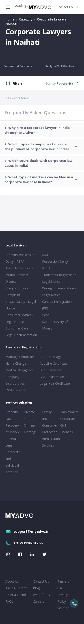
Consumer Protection (49, 428)
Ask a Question (16, 588)
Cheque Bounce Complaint (16, 291)
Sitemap (63, 608)
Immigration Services (50, 442)
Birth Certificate (51, 370)
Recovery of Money (12, 428)
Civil (63, 425)
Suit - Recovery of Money (55, 324)
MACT (46, 255)
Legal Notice (51, 281)
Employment (68, 412)
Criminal (29, 425)
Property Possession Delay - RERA (20, 258)
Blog (36, 588)
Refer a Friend (15, 595)
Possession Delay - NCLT (56, 264)
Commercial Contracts (18, 66)
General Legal (11, 442)
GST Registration (52, 377)
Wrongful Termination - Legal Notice (59, 291)
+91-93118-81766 (24, 543)
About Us (12, 581)
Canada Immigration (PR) (57, 304)
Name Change (15, 363)
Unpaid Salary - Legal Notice (20, 304)
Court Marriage (51, 357)
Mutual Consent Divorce (16, 278)
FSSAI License (15, 390)
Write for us (41, 595)
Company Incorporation (15, 380)
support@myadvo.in (27, 531)
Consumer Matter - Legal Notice (19, 318)
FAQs (9, 601)
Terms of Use (64, 584)
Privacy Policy (62, 598)
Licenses (66, 432)
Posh (46, 315)
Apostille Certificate (19, 268)
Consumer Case (16, 328)
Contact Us (41, 581)
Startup (29, 419)
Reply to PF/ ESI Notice (59, 66)
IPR (44, 419)
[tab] (42, 130)
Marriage (30, 432)
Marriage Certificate (19, 357)
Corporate (67, 419)
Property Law (11, 415)
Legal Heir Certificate (55, 383)
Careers (38, 601)
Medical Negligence (19, 370)
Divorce (29, 412)
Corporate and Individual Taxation (12, 462)
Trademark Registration (59, 275)
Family (47, 412)
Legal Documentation (21, 335)
